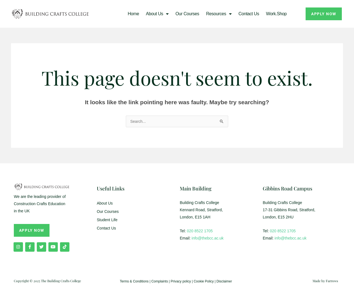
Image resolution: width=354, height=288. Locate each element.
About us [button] (157, 13)
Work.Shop (276, 13)
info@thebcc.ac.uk (207, 238)
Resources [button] (218, 13)
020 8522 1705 (200, 231)
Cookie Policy (204, 281)
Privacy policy (181, 281)
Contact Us (248, 13)
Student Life (107, 220)
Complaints (159, 281)
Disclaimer (224, 281)
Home (133, 13)
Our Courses (187, 13)
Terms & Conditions (134, 281)
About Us (105, 203)
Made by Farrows (325, 281)
